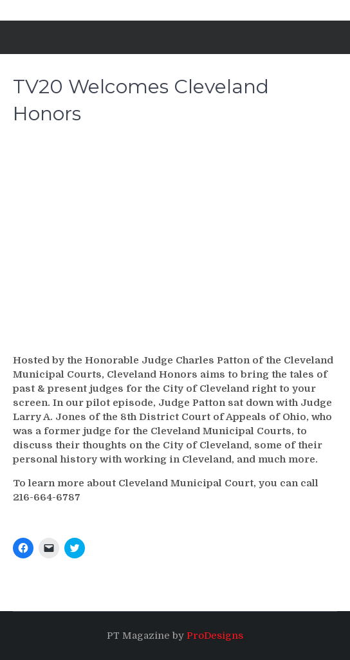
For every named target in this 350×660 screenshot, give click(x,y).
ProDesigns (215, 635)
